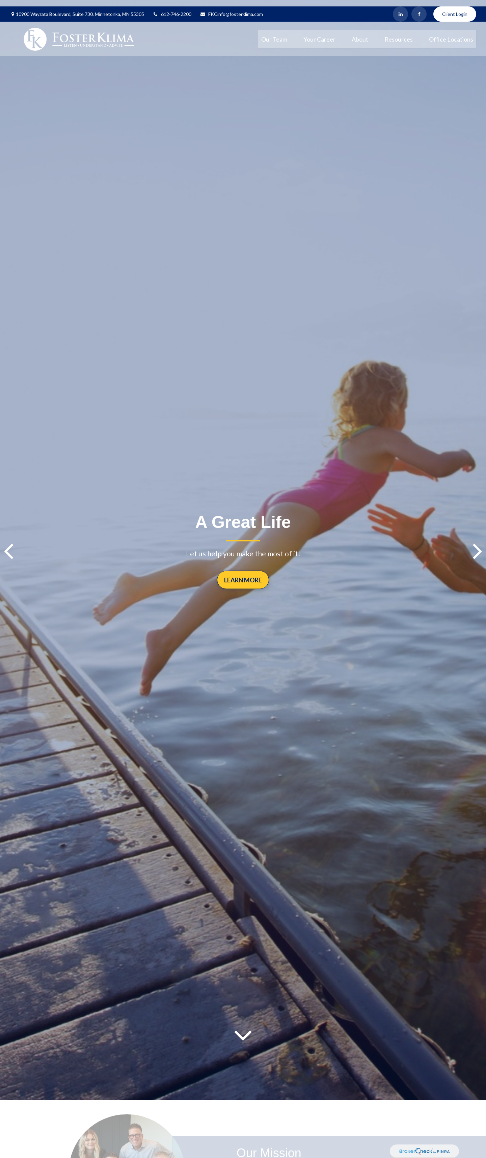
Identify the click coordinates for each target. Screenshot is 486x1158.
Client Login (454, 7)
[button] (274, 32)
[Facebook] (419, 7)
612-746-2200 (172, 7)
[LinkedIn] (400, 7)
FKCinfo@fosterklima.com (231, 7)
